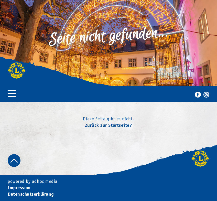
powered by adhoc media (33, 181)
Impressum (19, 188)
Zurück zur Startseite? (108, 125)
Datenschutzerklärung (31, 195)
